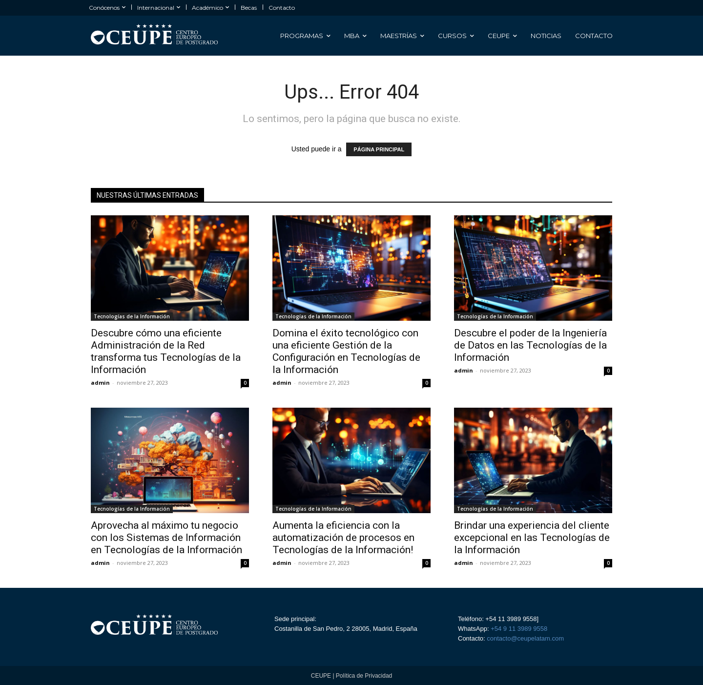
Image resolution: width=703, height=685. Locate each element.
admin (100, 382)
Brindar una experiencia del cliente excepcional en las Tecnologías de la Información (532, 537)
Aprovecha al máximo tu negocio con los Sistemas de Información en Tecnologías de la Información (166, 537)
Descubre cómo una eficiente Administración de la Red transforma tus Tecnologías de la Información (166, 351)
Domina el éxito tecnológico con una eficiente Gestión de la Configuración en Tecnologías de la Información (346, 351)
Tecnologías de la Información (132, 316)
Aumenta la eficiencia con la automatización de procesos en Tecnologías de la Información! (343, 537)
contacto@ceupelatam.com (524, 638)
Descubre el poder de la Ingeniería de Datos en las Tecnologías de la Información (530, 345)
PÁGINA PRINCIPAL (378, 149)
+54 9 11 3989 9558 (519, 628)
